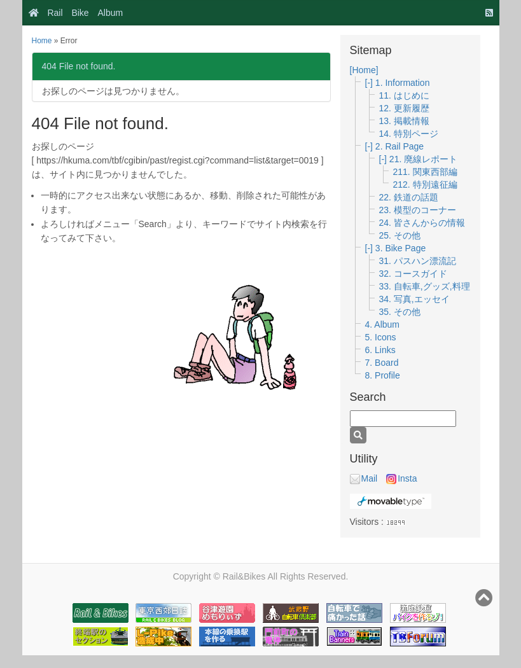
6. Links (380, 350)
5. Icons (380, 337)
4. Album (382, 324)
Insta (401, 478)
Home (42, 40)
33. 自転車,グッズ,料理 (424, 286)
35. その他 (399, 312)
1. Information (402, 83)
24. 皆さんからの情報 (422, 223)
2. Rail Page (399, 146)
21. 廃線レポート (423, 159)
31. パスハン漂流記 (417, 261)
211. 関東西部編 (425, 172)
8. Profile (382, 375)
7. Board (382, 363)
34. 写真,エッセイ (414, 299)
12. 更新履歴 (404, 108)
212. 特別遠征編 (425, 184)
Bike (79, 13)
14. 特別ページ (408, 134)
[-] (370, 83)
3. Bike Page (400, 248)
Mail (364, 478)
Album (110, 13)
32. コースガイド (413, 273)
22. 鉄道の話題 (408, 197)
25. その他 (399, 235)
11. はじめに (404, 95)
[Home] (364, 70)
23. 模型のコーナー (417, 210)
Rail (54, 13)
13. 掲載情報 (404, 121)
